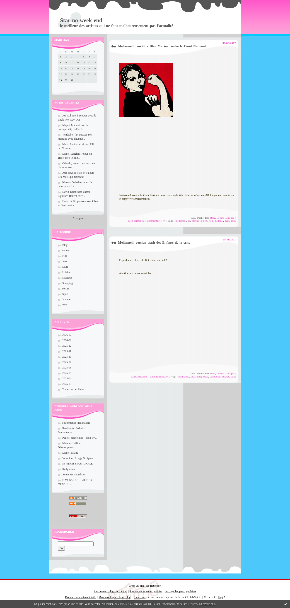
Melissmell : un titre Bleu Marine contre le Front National (162, 46)
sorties (65, 288)
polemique (215, 376)
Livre (65, 266)
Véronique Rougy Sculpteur (78, 458)
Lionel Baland (70, 452)
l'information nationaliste (76, 422)
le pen (204, 220)
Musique (67, 277)
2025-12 (66, 345)
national (219, 220)
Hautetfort (155, 585)
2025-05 (66, 373)
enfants (225, 376)
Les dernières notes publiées (146, 591)
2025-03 (66, 384)
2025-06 (66, 367)
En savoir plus (207, 604)
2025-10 (66, 356)
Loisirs (66, 272)
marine (195, 220)
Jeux (64, 261)
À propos (77, 218)
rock (233, 220)
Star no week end (81, 20)
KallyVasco (68, 469)
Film (65, 255)
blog (199, 376)
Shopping (67, 283)
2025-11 (66, 351)
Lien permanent (136, 220)
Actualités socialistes (74, 474)
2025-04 (66, 378)
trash (205, 376)
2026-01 (66, 340)
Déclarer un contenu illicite (80, 597)
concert (66, 250)
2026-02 (66, 334)
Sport (65, 294)
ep (189, 220)
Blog (65, 245)
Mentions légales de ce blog (115, 597)
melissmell (180, 220)
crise (233, 376)
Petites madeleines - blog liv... (79, 437)
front (211, 220)
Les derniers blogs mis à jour (110, 591)
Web (64, 304)
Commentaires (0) (156, 220)
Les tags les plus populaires (180, 591)
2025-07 (66, 362)
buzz (227, 220)
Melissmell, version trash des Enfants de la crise (154, 242)
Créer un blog (137, 585)
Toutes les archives (73, 389)
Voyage (66, 299)
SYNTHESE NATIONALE (77, 463)
